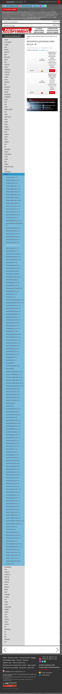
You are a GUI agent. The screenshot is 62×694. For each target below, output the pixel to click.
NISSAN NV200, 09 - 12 (11, 361)
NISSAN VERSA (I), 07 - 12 (12, 542)
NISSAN (6, 175)
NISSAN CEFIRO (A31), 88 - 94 (13, 238)
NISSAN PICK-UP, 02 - (11, 404)
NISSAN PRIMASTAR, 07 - (12, 418)
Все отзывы (9, 687)
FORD (5, 108)
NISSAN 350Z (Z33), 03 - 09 (12, 181)
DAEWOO (6, 83)
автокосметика (29, 18)
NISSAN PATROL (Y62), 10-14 (12, 398)
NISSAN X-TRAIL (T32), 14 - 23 (13, 556)
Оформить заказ (7, 664)
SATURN (6, 598)
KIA (5, 148)
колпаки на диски (42, 17)
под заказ (46, 51)
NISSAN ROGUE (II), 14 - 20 (12, 456)
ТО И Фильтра (39, 29)
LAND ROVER (7, 155)
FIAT (5, 106)
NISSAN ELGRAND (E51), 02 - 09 (13, 261)
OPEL (5, 571)
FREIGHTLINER (8, 111)
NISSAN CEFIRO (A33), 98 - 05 (13, 243)
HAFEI (6, 121)
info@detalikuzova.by (49, 106)
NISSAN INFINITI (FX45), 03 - (13, 275)
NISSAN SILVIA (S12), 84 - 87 (12, 479)
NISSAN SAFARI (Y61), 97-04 (12, 464)
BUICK (6, 61)
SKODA (6, 603)
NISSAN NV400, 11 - (10, 370)
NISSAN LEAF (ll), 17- (11, 298)
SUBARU (6, 611)
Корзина (57, 1)
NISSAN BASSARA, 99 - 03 (12, 219)
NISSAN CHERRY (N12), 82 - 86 (13, 246)
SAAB (5, 593)
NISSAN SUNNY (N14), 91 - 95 (13, 505)
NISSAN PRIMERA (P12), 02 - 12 (13, 430)
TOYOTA (6, 621)
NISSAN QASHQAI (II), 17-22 (12, 444)
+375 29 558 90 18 (36, 110)
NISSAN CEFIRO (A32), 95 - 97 (13, 241)
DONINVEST (7, 98)
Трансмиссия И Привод (52, 31)
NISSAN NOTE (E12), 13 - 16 (12, 355)
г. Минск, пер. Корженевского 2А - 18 (15, 672)
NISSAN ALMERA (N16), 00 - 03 (13, 193)
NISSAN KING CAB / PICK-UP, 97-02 (14, 289)
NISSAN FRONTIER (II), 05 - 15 (13, 269)
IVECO (6, 140)
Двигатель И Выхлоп (39, 33)
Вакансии (25, 661)
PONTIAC (6, 578)
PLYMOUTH (7, 576)
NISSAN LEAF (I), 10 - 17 (11, 295)
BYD (5, 63)
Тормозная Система (52, 29)
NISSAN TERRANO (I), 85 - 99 (13, 516)
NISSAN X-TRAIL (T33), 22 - (12, 559)
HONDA (6, 128)
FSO (5, 113)
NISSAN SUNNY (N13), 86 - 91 (13, 502)
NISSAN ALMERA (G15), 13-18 (13, 187)
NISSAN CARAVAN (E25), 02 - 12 (13, 229)
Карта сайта (30, 669)
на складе (40, 51)
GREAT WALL (7, 118)
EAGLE (6, 101)
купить (52, 71)
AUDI (5, 48)
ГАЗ (5, 633)
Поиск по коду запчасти (19, 664)
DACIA (6, 81)
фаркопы (18, 18)
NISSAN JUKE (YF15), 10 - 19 (12, 286)
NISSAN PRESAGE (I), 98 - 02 (12, 413)
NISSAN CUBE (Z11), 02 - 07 (12, 249)
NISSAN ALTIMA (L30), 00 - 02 (13, 204)
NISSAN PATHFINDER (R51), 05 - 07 (14, 378)
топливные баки (12, 18)
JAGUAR (6, 143)
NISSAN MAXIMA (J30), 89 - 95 (13, 315)
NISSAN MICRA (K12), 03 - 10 (12, 327)
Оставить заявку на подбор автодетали (49, 668)
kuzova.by (8, 1)
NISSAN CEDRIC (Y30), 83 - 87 (13, 232)
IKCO (5, 133)
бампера (23, 14)
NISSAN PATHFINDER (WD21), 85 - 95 (14, 384)
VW (5, 628)
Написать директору (44, 670)
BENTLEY (6, 53)
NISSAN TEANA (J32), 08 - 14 (12, 513)
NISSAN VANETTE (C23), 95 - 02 (13, 539)
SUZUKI (6, 613)
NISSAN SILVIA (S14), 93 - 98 (12, 485)
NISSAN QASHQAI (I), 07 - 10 (12, 436)
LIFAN (6, 160)
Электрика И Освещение (52, 33)
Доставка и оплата (44, 1)
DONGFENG (7, 96)
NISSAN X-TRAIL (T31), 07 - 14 (13, 553)
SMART (6, 606)
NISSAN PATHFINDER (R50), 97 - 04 (14, 373)
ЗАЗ (5, 635)
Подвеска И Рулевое (39, 31)
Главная (5, 659)
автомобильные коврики (32, 17)
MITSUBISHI (7, 173)
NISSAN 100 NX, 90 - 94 (11, 178)
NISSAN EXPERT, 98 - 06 (11, 263)
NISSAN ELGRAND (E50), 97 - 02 (13, 258)
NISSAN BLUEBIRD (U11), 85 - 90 (13, 221)
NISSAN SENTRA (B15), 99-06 (13, 467)
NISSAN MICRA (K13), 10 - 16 (12, 330)
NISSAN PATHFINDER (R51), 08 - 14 (14, 381)
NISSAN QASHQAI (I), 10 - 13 (12, 439)
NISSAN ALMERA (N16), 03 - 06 (13, 196)
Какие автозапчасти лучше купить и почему (14, 666)
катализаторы (5, 18)
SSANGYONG (7, 608)
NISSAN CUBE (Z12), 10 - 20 (12, 252)
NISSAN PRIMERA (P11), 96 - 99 (13, 424)
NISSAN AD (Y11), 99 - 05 (12, 184)
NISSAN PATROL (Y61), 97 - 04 (13, 393)
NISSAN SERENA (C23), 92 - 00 (13, 473)
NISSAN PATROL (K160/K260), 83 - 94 (14, 387)
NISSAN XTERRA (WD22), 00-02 (13, 562)
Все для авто (22, 669)
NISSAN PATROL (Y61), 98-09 (12, 396)
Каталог (33, 1)
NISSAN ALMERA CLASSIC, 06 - (13, 199)
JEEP (5, 145)
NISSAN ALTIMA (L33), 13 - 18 (13, 213)
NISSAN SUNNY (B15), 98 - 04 (13, 499)
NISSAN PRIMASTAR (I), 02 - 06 (13, 416)
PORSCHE (6, 581)
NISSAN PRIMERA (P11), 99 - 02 (13, 427)
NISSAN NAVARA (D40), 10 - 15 (13, 347)
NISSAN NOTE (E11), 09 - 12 (12, 352)
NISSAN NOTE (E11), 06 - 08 (12, 350)
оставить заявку (10, 9)
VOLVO (6, 623)
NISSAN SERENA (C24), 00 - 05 (13, 476)
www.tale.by (16, 689)
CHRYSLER (7, 73)
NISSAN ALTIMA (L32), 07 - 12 (13, 210)
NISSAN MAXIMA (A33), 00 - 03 (13, 309)
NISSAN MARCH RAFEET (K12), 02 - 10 (14, 304)
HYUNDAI (6, 130)
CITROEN (6, 76)
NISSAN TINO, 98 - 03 (11, 530)
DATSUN (6, 91)
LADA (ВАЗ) (7, 150)
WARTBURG (7, 630)
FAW (5, 103)
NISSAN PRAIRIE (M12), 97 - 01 (13, 410)
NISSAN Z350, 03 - (10, 565)
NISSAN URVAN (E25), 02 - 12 (12, 533)
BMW (5, 56)
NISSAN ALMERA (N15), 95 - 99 (13, 190)
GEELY (6, 116)
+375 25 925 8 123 (26, 6)
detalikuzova (47, 108)
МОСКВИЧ (7, 640)
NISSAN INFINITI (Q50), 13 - (12, 281)
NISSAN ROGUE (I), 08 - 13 (12, 453)
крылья (31, 14)
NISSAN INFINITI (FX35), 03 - (13, 272)
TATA (5, 616)
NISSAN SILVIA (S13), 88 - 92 (12, 482)
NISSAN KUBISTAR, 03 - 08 (12, 292)
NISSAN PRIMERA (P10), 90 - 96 (13, 421)
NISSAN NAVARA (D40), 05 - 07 (13, 344)
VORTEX (6, 625)
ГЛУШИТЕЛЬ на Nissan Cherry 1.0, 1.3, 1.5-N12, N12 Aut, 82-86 (52, 56)
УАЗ (5, 643)
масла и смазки (36, 18)
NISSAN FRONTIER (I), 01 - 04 (13, 266)
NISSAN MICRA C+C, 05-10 (12, 332)
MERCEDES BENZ (8, 168)
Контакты (51, 1)
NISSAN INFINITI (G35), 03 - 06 (13, 278)
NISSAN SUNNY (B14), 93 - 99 (13, 496)
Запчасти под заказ (25, 659)
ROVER (6, 591)
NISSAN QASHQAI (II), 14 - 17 (13, 441)
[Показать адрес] (25, 2)
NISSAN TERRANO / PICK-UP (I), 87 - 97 (15, 522)
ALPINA (6, 46)
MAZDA (6, 165)
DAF (5, 86)
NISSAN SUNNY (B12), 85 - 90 (13, 493)
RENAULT (6, 588)
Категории (38, 1)
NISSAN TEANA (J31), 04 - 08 (12, 510)
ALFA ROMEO (7, 43)
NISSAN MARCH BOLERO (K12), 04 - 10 (15, 301)
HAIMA (6, 123)
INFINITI (6, 135)
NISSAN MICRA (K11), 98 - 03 (12, 324)
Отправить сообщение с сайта (47, 666)
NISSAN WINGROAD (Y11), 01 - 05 (14, 548)
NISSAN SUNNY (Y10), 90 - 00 (13, 507)
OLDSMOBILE (8, 568)
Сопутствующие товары (9, 661)
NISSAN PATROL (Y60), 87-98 (12, 390)
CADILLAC (7, 66)
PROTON (6, 583)
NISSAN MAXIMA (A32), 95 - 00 (13, 307)
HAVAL (6, 126)
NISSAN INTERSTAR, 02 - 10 (12, 284)
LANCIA (6, 153)
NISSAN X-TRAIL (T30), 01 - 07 (13, 551)
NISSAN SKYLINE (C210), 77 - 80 (13, 490)
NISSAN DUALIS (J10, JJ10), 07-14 (13, 255)
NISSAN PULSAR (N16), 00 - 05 (13, 433)
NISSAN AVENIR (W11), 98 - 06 (13, 216)
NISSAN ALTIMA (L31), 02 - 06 (13, 207)
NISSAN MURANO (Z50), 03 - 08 (13, 335)
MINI (5, 170)
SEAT (5, 601)
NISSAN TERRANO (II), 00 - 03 (13, 519)
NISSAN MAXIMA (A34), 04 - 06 (13, 312)
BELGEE (6, 51)
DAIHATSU (7, 88)
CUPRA (6, 78)
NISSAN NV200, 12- (10, 364)
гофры (54, 17)
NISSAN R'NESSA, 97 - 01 (11, 450)
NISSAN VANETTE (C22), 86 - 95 (13, 536)
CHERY (6, 68)
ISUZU (6, 138)
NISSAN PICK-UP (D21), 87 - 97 (13, 401)
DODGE (6, 93)
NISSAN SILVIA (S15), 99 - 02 (12, 487)
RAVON (6, 586)
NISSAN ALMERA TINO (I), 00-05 (13, 201)
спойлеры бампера (50, 14)
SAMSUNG (7, 596)
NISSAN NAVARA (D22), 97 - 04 (13, 341)
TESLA (6, 618)
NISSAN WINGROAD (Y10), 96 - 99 (14, 545)
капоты (27, 14)
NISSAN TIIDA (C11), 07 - (12, 528)
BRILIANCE (7, 58)
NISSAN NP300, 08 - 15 (11, 358)
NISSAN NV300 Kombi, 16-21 (13, 367)
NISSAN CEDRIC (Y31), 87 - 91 (13, 235)
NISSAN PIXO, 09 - (10, 407)
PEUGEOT (7, 573)
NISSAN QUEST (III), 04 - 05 (12, 447)
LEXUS (6, 158)
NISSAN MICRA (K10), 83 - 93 (12, 318)
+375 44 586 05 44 (11, 6)
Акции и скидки (31, 666)
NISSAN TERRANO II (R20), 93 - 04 (14, 525)
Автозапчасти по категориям (10, 669)
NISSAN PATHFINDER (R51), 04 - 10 (14, 375)
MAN (5, 163)
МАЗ (5, 638)
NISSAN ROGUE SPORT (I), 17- (13, 459)
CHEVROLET (7, 71)
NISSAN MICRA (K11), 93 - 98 (12, 321)
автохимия (23, 18)
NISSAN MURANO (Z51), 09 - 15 (13, 338)
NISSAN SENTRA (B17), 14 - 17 (13, 470)
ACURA (6, 41)
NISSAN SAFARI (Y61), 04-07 (12, 462)
